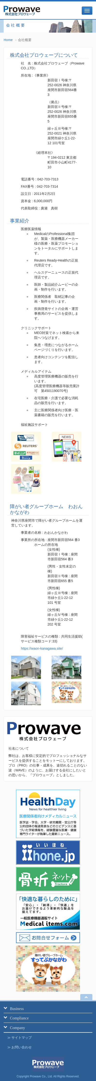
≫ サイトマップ (19, 1037)
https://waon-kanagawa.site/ (42, 648)
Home (8, 40)
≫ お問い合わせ (19, 1047)
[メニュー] (87, 11)
